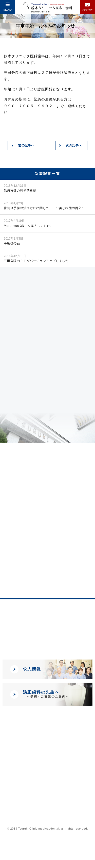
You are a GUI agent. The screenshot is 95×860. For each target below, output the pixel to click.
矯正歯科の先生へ (46, 694)
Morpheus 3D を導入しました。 (28, 222)
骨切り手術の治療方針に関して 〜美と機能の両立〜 (44, 205)
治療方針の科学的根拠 (20, 187)
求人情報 (32, 669)
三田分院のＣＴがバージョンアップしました (36, 258)
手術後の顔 (13, 240)
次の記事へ (74, 145)
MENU (8, 6)
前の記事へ (26, 145)
